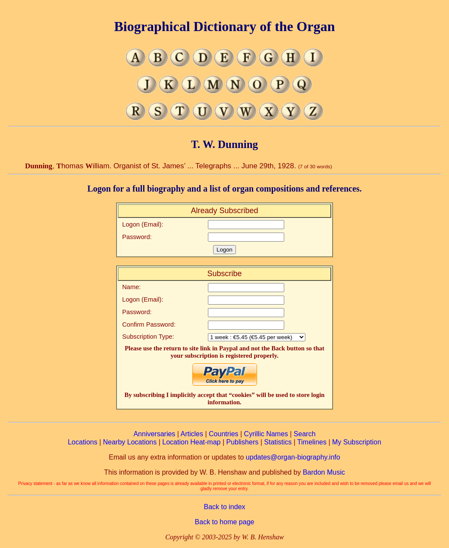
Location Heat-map (191, 442)
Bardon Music (324, 472)
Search (305, 434)
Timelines (312, 442)
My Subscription (356, 442)
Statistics (278, 442)
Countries (223, 434)
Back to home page (224, 522)
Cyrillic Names (266, 434)
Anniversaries (154, 434)
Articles (192, 434)
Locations (82, 442)
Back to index (224, 506)
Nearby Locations (130, 442)
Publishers (242, 442)
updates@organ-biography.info (293, 457)
